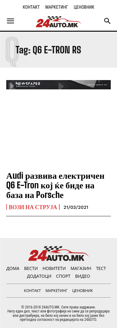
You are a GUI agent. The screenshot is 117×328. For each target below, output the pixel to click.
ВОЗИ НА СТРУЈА (33, 207)
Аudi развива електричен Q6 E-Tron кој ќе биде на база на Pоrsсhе (55, 185)
